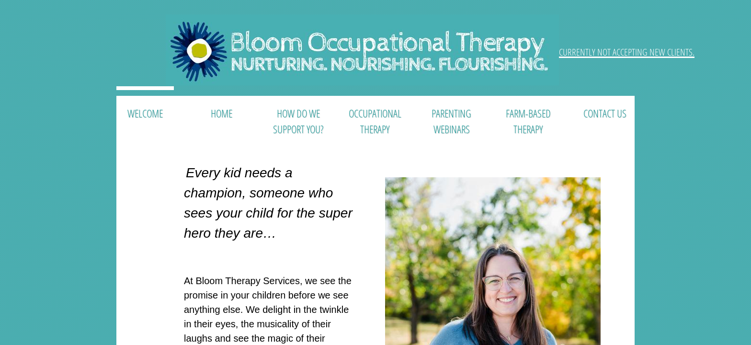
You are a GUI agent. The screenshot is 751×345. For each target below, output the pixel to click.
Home (221, 113)
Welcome (145, 113)
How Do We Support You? (298, 121)
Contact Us (604, 113)
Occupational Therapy (375, 121)
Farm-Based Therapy (528, 121)
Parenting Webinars (451, 121)
